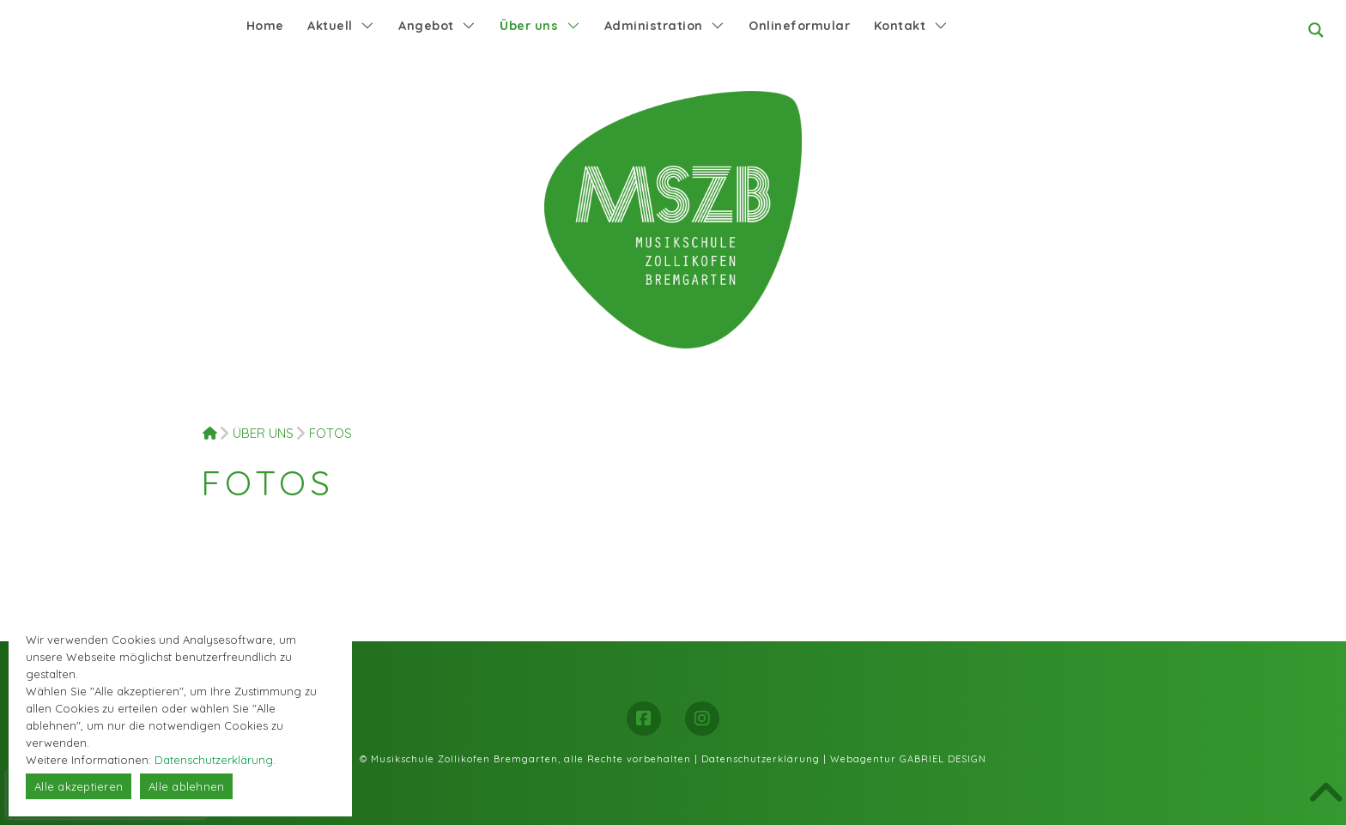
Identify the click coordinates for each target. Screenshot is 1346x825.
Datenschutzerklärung (760, 759)
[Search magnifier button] (1316, 30)
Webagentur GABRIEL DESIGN (908, 759)
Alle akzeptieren (78, 786)
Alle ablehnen (186, 786)
